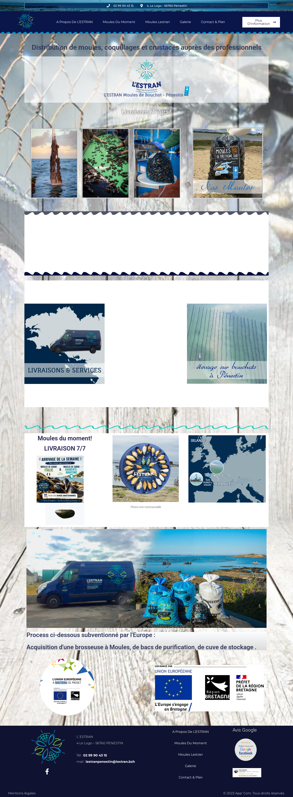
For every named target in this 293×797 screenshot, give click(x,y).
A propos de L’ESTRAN (74, 22)
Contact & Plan (213, 22)
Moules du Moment (119, 22)
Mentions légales (22, 793)
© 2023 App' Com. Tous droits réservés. (254, 793)
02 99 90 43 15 (95, 755)
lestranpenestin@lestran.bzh (110, 762)
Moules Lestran (157, 22)
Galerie (185, 22)
